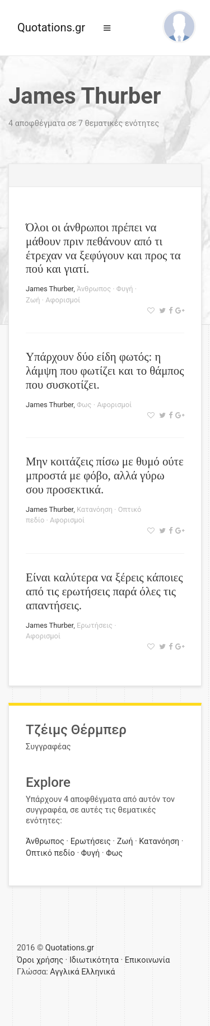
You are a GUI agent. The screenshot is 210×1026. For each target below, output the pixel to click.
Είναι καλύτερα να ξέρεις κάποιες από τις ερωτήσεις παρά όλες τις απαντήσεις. (104, 591)
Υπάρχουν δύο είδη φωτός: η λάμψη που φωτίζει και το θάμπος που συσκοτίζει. (105, 370)
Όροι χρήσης (40, 960)
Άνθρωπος (94, 289)
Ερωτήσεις (95, 625)
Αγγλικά (64, 972)
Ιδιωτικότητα (94, 960)
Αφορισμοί (62, 300)
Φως (84, 404)
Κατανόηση (95, 509)
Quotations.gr (51, 27)
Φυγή (124, 289)
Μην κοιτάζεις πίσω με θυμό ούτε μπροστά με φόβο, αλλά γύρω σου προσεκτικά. (105, 475)
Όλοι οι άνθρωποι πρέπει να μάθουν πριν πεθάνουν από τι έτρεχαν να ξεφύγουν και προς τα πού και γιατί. (103, 248)
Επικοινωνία (147, 960)
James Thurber (49, 289)
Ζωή (33, 300)
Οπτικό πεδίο (50, 853)
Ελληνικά (98, 972)
